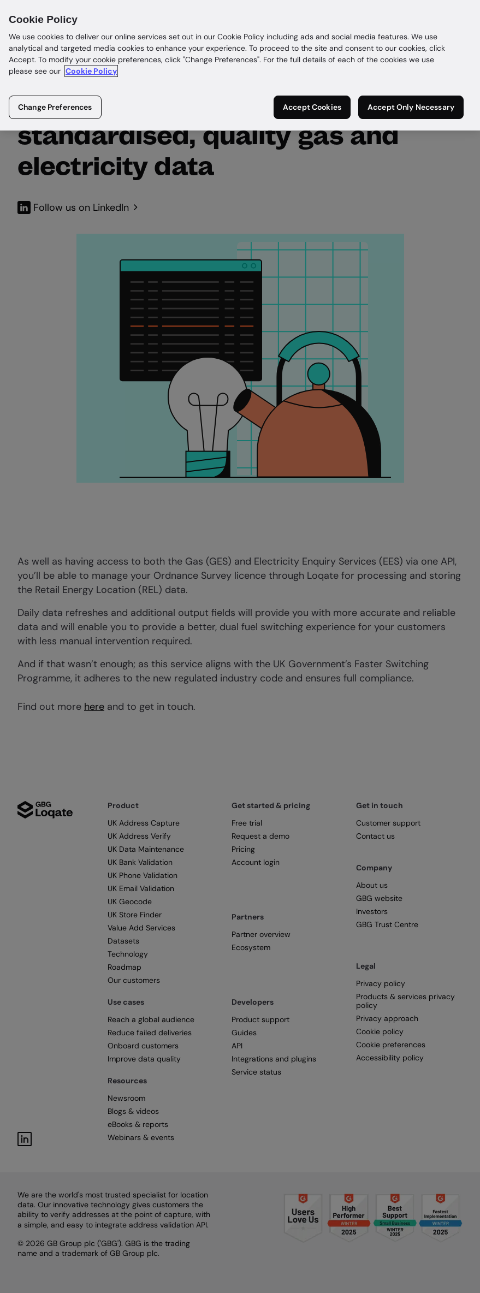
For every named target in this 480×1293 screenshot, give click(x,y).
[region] (240, 65)
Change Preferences (55, 107)
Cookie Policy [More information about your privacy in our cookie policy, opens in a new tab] (91, 71)
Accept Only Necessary (411, 107)
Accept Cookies (312, 107)
